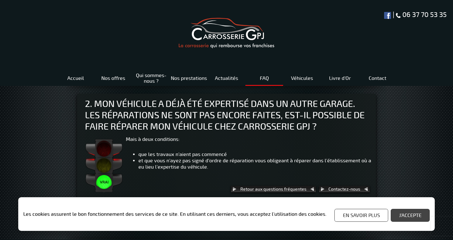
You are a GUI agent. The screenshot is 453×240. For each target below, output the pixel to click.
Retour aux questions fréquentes (273, 189)
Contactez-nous (344, 189)
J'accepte (410, 215)
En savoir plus (361, 215)
